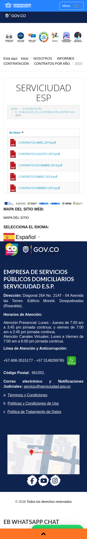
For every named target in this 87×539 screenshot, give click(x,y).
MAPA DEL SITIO (16, 217)
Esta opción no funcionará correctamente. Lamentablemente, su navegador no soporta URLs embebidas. (43, 136)
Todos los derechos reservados (49, 501)
